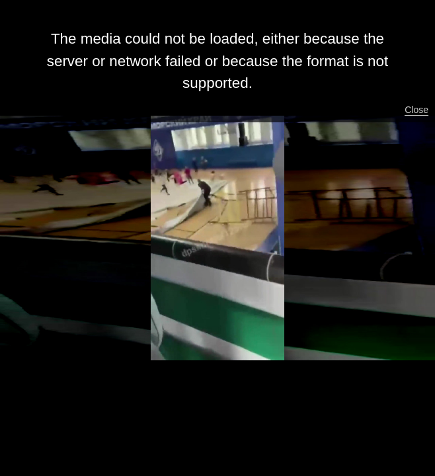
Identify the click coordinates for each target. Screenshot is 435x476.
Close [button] (416, 109)
